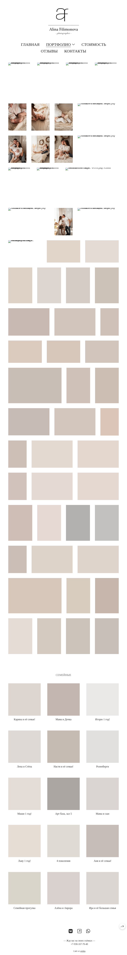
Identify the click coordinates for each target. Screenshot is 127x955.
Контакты (75, 51)
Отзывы (49, 51)
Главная (30, 44)
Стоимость (94, 44)
